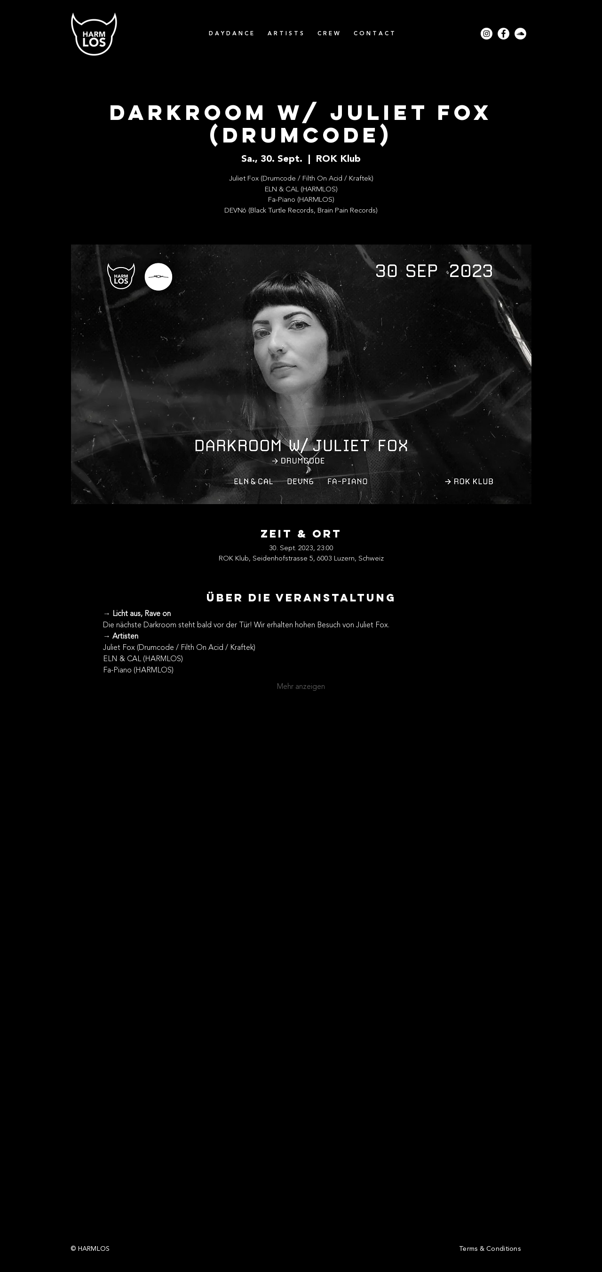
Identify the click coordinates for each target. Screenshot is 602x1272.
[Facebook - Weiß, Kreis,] (503, 34)
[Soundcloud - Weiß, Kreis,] (520, 34)
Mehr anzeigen (301, 687)
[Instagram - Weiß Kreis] (486, 34)
